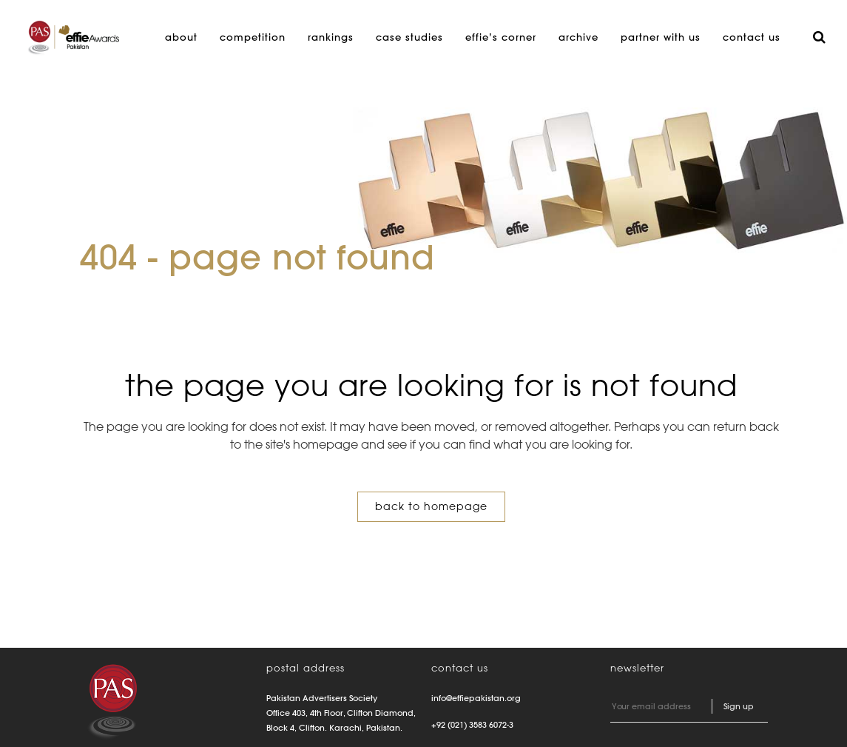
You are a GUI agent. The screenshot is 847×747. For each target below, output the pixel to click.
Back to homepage (431, 506)
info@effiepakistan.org (476, 698)
